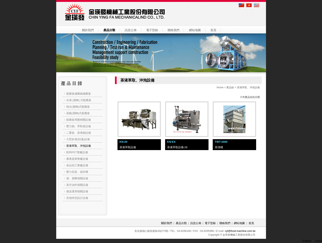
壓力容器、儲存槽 (77, 171)
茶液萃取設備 (128, 147)
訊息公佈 (131, 30)
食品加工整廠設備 (77, 165)
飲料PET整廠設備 (77, 152)
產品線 (230, 87)
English (307, 240)
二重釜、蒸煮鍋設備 (78, 132)
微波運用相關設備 (77, 191)
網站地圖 (195, 30)
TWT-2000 (221, 141)
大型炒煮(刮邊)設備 (78, 139)
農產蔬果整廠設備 (77, 158)
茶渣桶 (219, 147)
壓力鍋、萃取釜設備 (78, 126)
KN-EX (171, 141)
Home (219, 87)
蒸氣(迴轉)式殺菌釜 (78, 113)
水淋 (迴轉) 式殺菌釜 (78, 100)
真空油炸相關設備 (77, 184)
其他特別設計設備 (77, 197)
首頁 (213, 30)
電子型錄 (152, 30)
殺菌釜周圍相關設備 (78, 119)
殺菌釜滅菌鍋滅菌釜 (78, 93)
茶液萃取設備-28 (177, 147)
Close (318, 240)
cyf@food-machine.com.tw (240, 231)
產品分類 (109, 30)
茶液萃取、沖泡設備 (248, 87)
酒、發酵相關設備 (77, 178)
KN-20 (124, 141)
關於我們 (88, 30)
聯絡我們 (173, 30)
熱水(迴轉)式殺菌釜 (78, 106)
